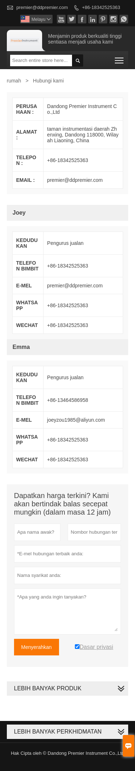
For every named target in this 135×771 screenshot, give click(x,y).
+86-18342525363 (101, 7)
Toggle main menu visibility (120, 58)
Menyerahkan (36, 647)
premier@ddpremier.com (42, 7)
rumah (14, 81)
